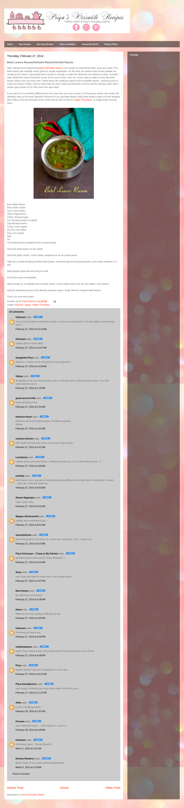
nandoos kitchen (25, 438)
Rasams (19, 305)
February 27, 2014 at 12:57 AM (31, 348)
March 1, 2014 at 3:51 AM (28, 748)
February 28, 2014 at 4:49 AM (30, 730)
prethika (20, 476)
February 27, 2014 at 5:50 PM (30, 618)
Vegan (28, 305)
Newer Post (15, 788)
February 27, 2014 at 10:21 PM (31, 674)
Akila (18, 702)
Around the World (90, 44)
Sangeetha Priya (24, 357)
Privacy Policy (111, 44)
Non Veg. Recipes (45, 44)
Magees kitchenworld (27, 516)
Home (10, 44)
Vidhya (19, 376)
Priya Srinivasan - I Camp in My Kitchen (37, 553)
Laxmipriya (21, 457)
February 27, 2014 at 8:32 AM (30, 506)
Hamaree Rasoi (24, 417)
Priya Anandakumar (26, 684)
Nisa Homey (22, 591)
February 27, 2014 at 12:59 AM (31, 366)
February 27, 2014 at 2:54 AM (30, 407)
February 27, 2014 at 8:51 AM (30, 525)
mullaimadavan (24, 647)
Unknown (21, 317)
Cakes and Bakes (67, 44)
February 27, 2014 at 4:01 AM (30, 428)
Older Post (112, 788)
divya (18, 572)
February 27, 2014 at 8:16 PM (30, 637)
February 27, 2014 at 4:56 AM (30, 466)
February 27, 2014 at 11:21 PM (31, 692)
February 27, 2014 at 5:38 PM (30, 599)
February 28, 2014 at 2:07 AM (30, 711)
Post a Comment (21, 774)
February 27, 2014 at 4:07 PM (30, 581)
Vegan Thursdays (83, 100)
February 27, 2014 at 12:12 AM (31, 329)
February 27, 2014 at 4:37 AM (30, 447)
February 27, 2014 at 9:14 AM (30, 562)
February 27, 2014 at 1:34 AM (30, 388)
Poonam (20, 721)
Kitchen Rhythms (25, 758)
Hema (19, 609)
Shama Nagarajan (25, 497)
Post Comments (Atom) (32, 795)
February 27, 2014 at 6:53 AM (30, 487)
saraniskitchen (23, 535)
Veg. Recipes (25, 44)
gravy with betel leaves (50, 68)
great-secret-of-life (25, 398)
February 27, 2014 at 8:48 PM (30, 655)
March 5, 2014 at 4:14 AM (28, 767)
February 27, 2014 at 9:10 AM (30, 543)
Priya (18, 665)
